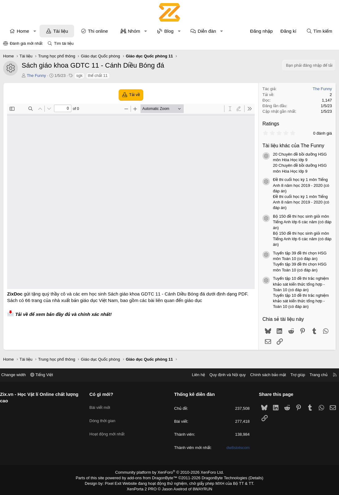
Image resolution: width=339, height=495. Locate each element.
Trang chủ (314, 374)
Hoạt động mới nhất (109, 427)
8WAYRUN (200, 487)
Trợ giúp (293, 374)
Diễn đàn (207, 31)
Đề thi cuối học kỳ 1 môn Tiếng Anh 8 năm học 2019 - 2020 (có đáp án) (301, 185)
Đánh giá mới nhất (26, 43)
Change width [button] (18, 374)
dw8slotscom (235, 447)
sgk (79, 75)
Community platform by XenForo (169, 472)
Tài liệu (60, 31)
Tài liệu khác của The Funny (293, 145)
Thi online (98, 31)
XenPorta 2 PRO (143, 487)
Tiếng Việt (46, 374)
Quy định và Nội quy (223, 374)
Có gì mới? (103, 394)
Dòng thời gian (105, 415)
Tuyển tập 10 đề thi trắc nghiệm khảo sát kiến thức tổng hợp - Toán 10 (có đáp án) (301, 284)
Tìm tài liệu (63, 43)
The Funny (36, 75)
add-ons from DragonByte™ (154, 477)
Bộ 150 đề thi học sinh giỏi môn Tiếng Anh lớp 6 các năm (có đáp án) (302, 222)
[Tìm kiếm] (319, 31)
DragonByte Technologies (220, 477)
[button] (35, 31)
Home (23, 31)
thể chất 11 (98, 75)
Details (249, 477)
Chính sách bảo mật (263, 374)
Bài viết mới (102, 404)
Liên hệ (193, 374)
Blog (169, 31)
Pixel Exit (117, 482)
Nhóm (134, 31)
